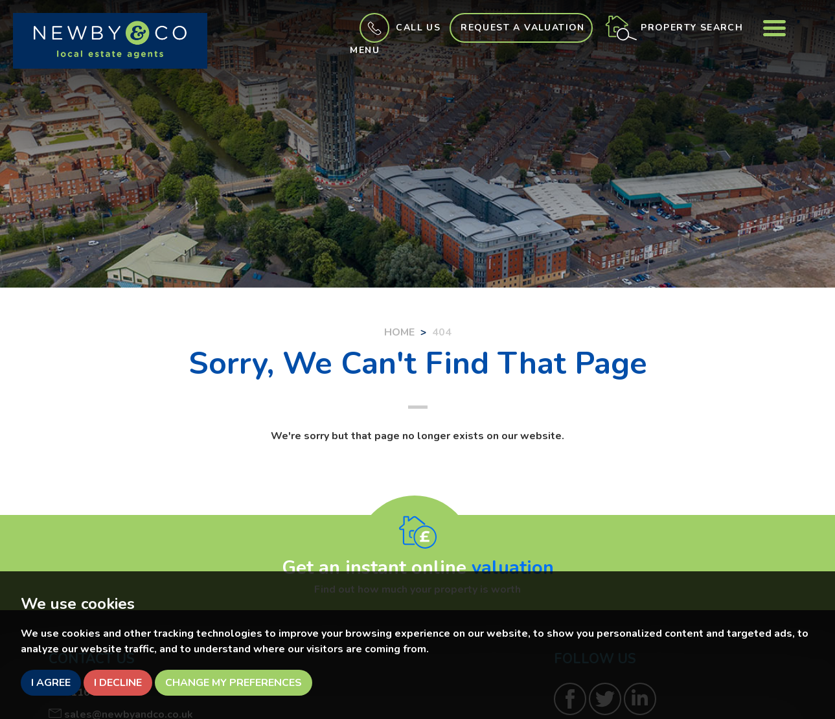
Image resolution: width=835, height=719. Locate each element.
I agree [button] (51, 683)
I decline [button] (118, 683)
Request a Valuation (523, 27)
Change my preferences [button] (233, 683)
